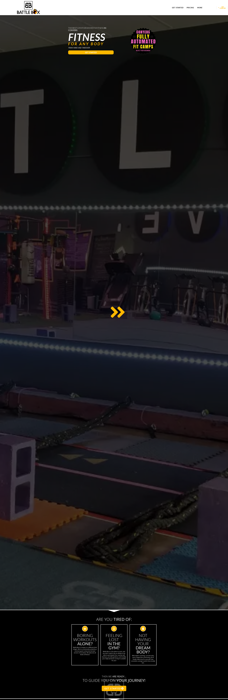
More (199, 8)
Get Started (177, 8)
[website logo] (28, 7)
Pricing (190, 8)
